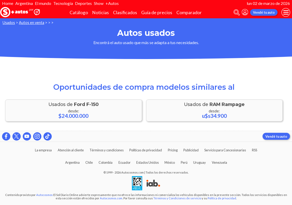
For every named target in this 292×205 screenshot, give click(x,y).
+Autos (112, 3)
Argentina (24, 3)
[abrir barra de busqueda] (237, 12)
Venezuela (219, 162)
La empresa (43, 150)
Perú (184, 162)
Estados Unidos (147, 162)
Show (98, 3)
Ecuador (124, 162)
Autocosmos (44, 194)
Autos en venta (31, 22)
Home (7, 3)
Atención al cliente (71, 150)
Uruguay (199, 162)
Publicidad (191, 150)
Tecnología (63, 3)
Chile (89, 162)
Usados (9, 22)
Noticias (100, 12)
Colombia (106, 162)
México (169, 162)
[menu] (285, 12)
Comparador (189, 12)
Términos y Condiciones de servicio (177, 198)
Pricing (173, 150)
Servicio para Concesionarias (225, 150)
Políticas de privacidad (145, 150)
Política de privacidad (222, 198)
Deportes (83, 3)
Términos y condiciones (106, 150)
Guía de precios (156, 12)
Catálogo (79, 12)
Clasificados (125, 12)
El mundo (43, 3)
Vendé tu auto (264, 12)
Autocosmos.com (111, 198)
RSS (254, 150)
